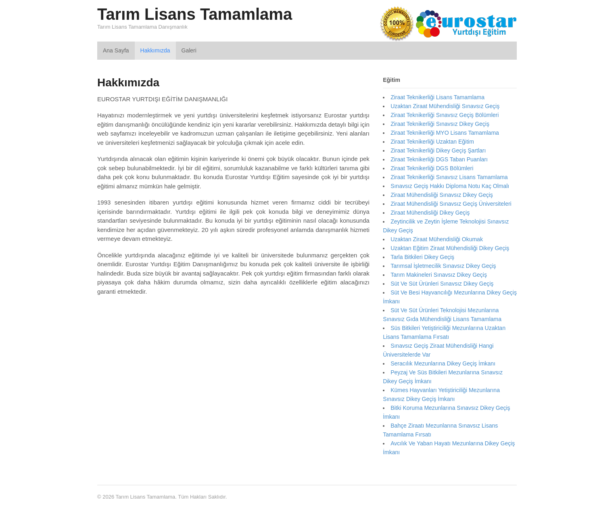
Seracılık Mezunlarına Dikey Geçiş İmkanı (443, 363)
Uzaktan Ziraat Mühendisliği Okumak (437, 239)
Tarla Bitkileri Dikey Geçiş (422, 257)
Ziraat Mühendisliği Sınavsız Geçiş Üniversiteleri (451, 203)
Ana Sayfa (116, 50)
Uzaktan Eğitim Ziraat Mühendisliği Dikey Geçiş (450, 248)
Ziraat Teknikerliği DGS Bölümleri (432, 168)
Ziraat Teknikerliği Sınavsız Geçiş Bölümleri (445, 115)
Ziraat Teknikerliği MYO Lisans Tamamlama (445, 132)
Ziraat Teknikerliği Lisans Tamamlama (438, 97)
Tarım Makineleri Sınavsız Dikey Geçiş (439, 274)
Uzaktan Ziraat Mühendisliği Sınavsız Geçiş (445, 106)
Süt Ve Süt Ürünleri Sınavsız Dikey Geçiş (442, 283)
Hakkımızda (155, 50)
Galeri (189, 50)
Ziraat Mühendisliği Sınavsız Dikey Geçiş (442, 195)
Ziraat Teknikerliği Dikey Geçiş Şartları (438, 150)
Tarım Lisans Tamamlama (194, 14)
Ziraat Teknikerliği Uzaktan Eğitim (432, 141)
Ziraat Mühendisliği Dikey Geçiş (430, 212)
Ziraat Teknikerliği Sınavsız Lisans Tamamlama (449, 177)
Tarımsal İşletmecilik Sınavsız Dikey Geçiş (443, 266)
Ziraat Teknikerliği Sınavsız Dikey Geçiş (440, 124)
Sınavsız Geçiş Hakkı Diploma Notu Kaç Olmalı (450, 186)
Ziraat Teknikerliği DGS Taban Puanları (439, 159)
